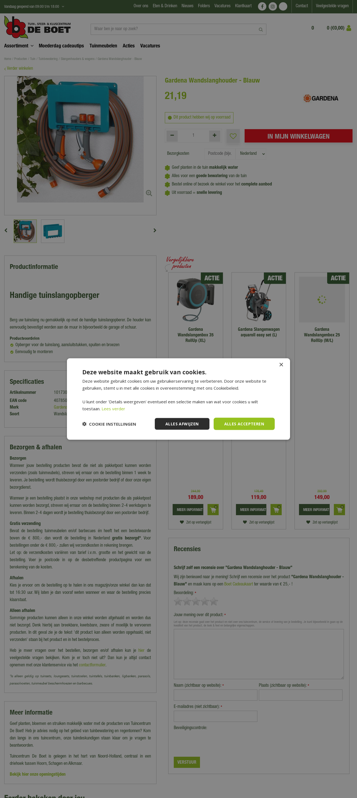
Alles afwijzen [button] (182, 423)
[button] (109, 423)
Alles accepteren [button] (244, 423)
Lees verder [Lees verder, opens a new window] (113, 408)
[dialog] (178, 399)
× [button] (281, 365)
